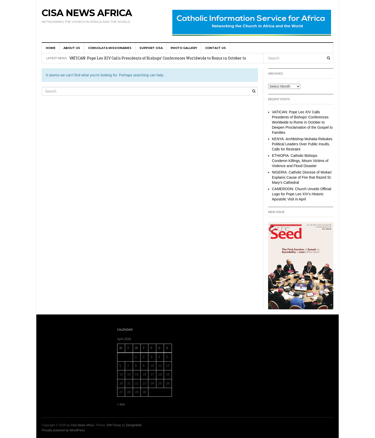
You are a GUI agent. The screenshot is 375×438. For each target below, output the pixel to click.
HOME (51, 48)
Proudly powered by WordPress (63, 430)
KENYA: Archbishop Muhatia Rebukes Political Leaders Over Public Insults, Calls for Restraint (302, 144)
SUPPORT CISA (151, 48)
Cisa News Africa (87, 12)
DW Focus (114, 425)
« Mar (121, 404)
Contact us (215, 48)
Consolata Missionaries (109, 48)
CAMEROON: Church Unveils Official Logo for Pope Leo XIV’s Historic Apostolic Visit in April (301, 194)
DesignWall (133, 425)
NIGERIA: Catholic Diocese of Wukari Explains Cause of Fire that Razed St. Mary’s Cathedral (302, 177)
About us (71, 48)
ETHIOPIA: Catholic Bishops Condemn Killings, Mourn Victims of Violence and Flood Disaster (300, 161)
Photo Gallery (184, 48)
